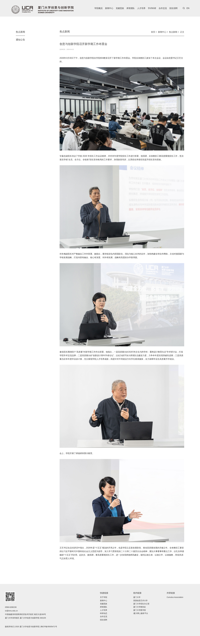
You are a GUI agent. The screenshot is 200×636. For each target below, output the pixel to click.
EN (187, 8)
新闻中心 (109, 8)
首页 (153, 32)
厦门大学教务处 (139, 607)
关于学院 (103, 597)
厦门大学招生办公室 (141, 604)
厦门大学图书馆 (139, 610)
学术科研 (152, 8)
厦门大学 (136, 597)
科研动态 (103, 613)
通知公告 (20, 39)
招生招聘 (173, 8)
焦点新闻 (20, 32)
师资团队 (131, 8)
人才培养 (141, 8)
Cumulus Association (175, 597)
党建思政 (120, 8)
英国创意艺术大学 (140, 601)
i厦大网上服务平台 (140, 613)
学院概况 (98, 8)
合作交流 (163, 8)
